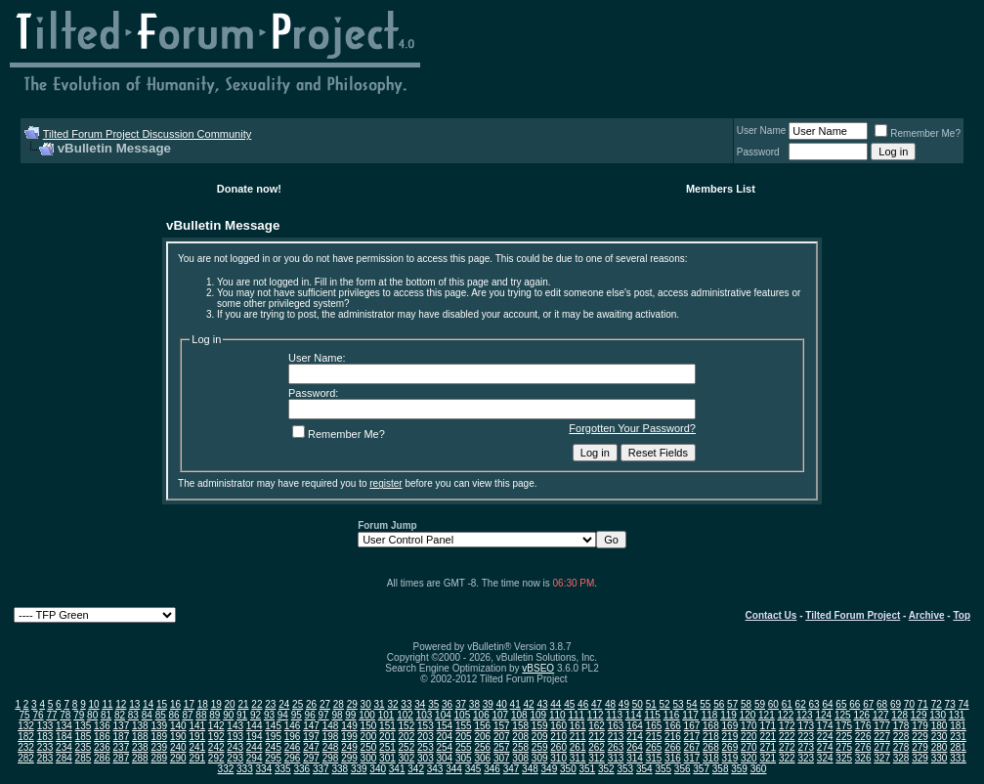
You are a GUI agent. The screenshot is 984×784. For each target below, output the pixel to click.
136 (102, 725)
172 (787, 725)
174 (825, 725)
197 (311, 736)
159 (540, 725)
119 (728, 715)
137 (121, 725)
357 (701, 768)
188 (140, 736)
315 (654, 758)
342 (415, 768)
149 (349, 725)
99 (350, 715)
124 (823, 715)
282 (26, 758)
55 (705, 704)
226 (863, 736)
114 (633, 715)
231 (958, 736)
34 (419, 704)
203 (425, 736)
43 (541, 704)
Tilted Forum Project (852, 615)
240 (178, 747)
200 (369, 736)
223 (805, 736)
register (385, 483)
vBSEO (538, 668)
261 (578, 747)
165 (654, 725)
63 (814, 704)
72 (936, 704)
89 (214, 715)
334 (264, 768)
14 (148, 704)
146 (292, 725)
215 (654, 736)
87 (187, 715)
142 (216, 725)
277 (882, 747)
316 (672, 758)
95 (296, 715)
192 (216, 736)
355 (663, 768)
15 (161, 704)
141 (197, 725)
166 (672, 725)
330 (939, 758)
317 (692, 758)
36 (447, 704)
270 (749, 747)
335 (283, 768)
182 (26, 736)
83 (133, 715)
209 (540, 736)
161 (578, 725)
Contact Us (771, 615)
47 (596, 704)
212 (596, 736)
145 (273, 725)
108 (519, 715)
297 (311, 758)
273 (805, 747)
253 (425, 747)
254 (444, 747)
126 (861, 715)
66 (854, 704)
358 (720, 768)
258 (520, 747)
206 (482, 736)
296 (292, 758)
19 (216, 704)
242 (216, 747)
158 (520, 725)
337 (321, 768)
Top (961, 615)
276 (863, 747)
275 (843, 747)
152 (407, 725)
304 (444, 758)
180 (939, 725)
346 (492, 768)
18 (202, 704)
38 (474, 704)
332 (226, 768)
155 (463, 725)
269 (730, 747)
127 (881, 715)
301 (387, 758)
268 (711, 747)
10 (93, 704)
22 (256, 704)
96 (310, 715)
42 (528, 704)
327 (882, 758)
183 (45, 736)
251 (387, 747)
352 (606, 768)
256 (482, 747)
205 (463, 736)
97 (324, 715)
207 (501, 736)
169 (730, 725)
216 (672, 736)
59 (759, 704)
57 (732, 704)
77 (51, 715)
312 (596, 758)
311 (578, 758)
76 (37, 715)
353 (625, 768)
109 (538, 715)
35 (433, 704)
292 (216, 758)
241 (197, 747)
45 (569, 704)
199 (349, 736)
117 (690, 715)
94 (283, 715)
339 (359, 768)
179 (920, 725)
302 (407, 758)
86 (174, 715)
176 (863, 725)
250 (369, 747)
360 (758, 768)
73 (950, 704)
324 (825, 758)
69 (895, 704)
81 (106, 715)
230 (939, 736)
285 (83, 758)
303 (425, 758)
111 (576, 715)
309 (540, 758)
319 (730, 758)
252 (407, 747)
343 (435, 768)
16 (175, 704)
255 (463, 747)
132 (26, 725)
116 (671, 715)
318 (711, 758)
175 (843, 725)
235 (83, 747)
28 (338, 704)
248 (330, 747)
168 (711, 725)
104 (443, 715)
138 (140, 725)
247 (311, 747)
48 (610, 704)
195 (273, 736)
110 (557, 715)
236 (102, 747)
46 (583, 704)
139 (158, 725)
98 (336, 715)
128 (899, 715)
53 (677, 704)
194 (254, 736)
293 (235, 758)
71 (923, 704)
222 (787, 736)
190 (178, 736)
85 (160, 715)
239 (158, 747)
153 (425, 725)
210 (558, 736)
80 (92, 715)
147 (311, 725)
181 (958, 725)
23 (270, 704)
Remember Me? (918, 133)
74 (963, 704)
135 (83, 725)
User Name (762, 130)
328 (901, 758)
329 (920, 758)
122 (786, 715)
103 (424, 715)
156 (482, 725)
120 (748, 715)
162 (596, 725)
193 (235, 736)
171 (767, 725)
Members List (720, 189)
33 (406, 704)
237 (121, 747)
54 (691, 704)
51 (651, 704)
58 (746, 704)
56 (718, 704)
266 (672, 747)
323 (805, 758)
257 (501, 747)
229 (920, 736)
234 (64, 747)
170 (749, 725)
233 (45, 747)
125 (842, 715)
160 (558, 725)
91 (241, 715)
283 (45, 758)
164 (634, 725)
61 (787, 704)
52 (665, 704)
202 (407, 736)
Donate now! (249, 189)
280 (939, 747)
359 (739, 768)
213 (616, 736)
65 (840, 704)
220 (749, 736)
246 (292, 747)
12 (120, 704)
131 (957, 715)
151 (387, 725)
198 (330, 736)
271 (767, 747)
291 (197, 758)
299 (349, 758)
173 (805, 725)
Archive (927, 615)
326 (863, 758)
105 (462, 715)
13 (134, 704)
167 (692, 725)
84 (147, 715)
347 (511, 768)
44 (555, 704)
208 (520, 736)
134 (64, 725)
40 (501, 704)
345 (473, 768)
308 (520, 758)
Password (758, 152)
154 (444, 725)
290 (178, 758)
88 (200, 715)
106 (481, 715)
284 (64, 758)
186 (102, 736)
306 (482, 758)
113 (614, 715)
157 (501, 725)
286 (102, 758)
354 (644, 768)
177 (882, 725)
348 (530, 768)
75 (25, 715)
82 (119, 715)
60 (773, 704)
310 (558, 758)
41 (515, 704)
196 (292, 736)
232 (26, 747)
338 (339, 768)
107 (500, 715)
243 (235, 747)
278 (901, 747)
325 (843, 758)
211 (578, 736)
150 (369, 725)
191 (197, 736)
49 (624, 704)
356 (682, 768)
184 (64, 736)
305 (463, 758)
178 (901, 725)
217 (692, 736)
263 (616, 747)
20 (230, 704)
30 (366, 704)
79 (78, 715)
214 (634, 736)
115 (652, 715)
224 (825, 736)
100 (367, 715)
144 (254, 725)
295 (273, 758)
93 (269, 715)
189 (158, 736)
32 (392, 704)
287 (121, 758)
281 (958, 747)
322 (787, 758)
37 (460, 704)
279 (920, 747)
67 (868, 704)
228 (901, 736)
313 (616, 758)
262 (596, 747)
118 (710, 715)
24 (283, 704)
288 (140, 758)
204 (444, 736)
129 (919, 715)
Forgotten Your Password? (632, 428)
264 (634, 747)
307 (501, 758)
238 (140, 747)
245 (273, 747)
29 (352, 704)
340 (377, 768)
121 (766, 715)
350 (568, 768)
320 (749, 758)
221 (767, 736)
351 (587, 768)
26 (311, 704)
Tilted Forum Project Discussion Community (147, 134)
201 (387, 736)
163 (616, 725)
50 (637, 704)
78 (65, 715)
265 (654, 747)
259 (540, 747)
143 (235, 725)
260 (558, 747)
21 (242, 704)
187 (121, 736)
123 (804, 715)
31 (379, 704)
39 (488, 704)
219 (730, 736)
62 (800, 704)
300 (369, 758)
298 (330, 758)
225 (843, 736)
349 (549, 768)
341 (397, 768)
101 (386, 715)
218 (711, 736)
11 (107, 704)
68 (882, 704)
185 (83, 736)
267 (692, 747)
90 (228, 715)
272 (787, 747)
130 (937, 715)
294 (254, 758)
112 (595, 715)
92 (255, 715)
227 (882, 736)
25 (297, 704)
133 (45, 725)
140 (178, 725)
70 (909, 704)
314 (634, 758)
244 (254, 747)
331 (958, 758)
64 (827, 704)
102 (405, 715)
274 (825, 747)
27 (325, 704)
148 (330, 725)
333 (244, 768)
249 (349, 747)
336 (301, 768)
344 (454, 768)
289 (158, 758)
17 (189, 704)
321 (767, 758)
